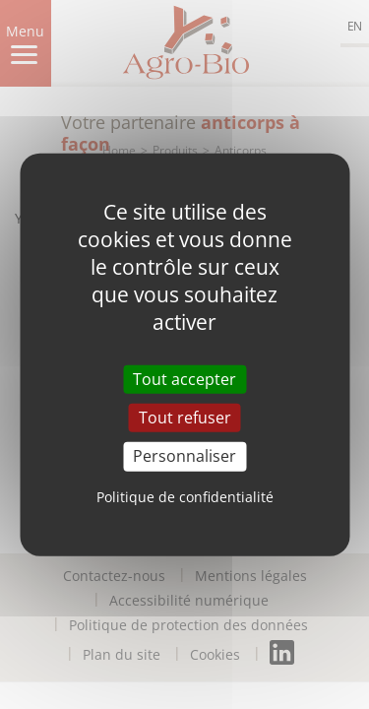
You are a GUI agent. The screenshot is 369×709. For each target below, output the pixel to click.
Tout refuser (185, 417)
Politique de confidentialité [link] (185, 495)
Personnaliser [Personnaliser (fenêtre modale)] (184, 456)
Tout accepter (184, 379)
